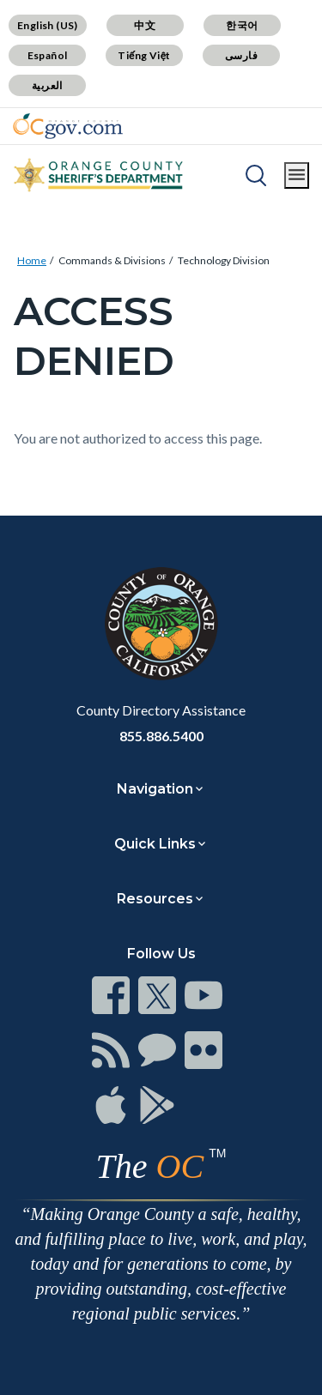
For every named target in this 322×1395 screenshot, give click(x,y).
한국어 (242, 25)
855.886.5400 (161, 736)
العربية (47, 85)
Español (47, 55)
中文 (144, 25)
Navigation (155, 789)
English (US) (47, 25)
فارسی (241, 55)
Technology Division (224, 260)
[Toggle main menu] (296, 175)
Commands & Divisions (112, 260)
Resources (155, 899)
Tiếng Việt (144, 55)
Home (31, 260)
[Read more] (68, 126)
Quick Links (155, 844)
